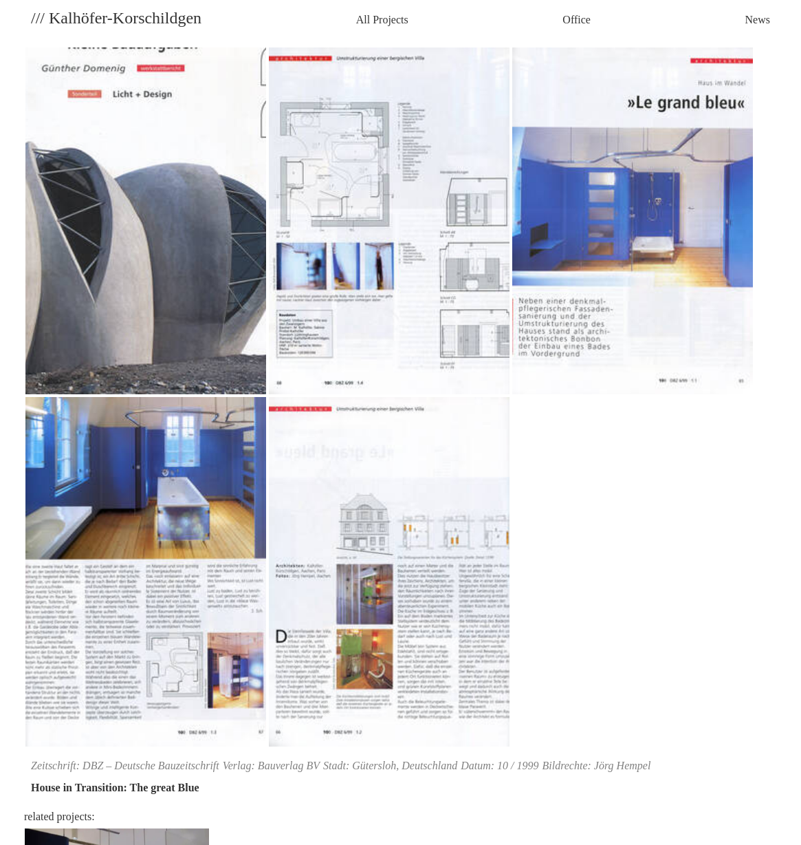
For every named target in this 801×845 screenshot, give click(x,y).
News (757, 19)
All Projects (382, 19)
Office (576, 19)
